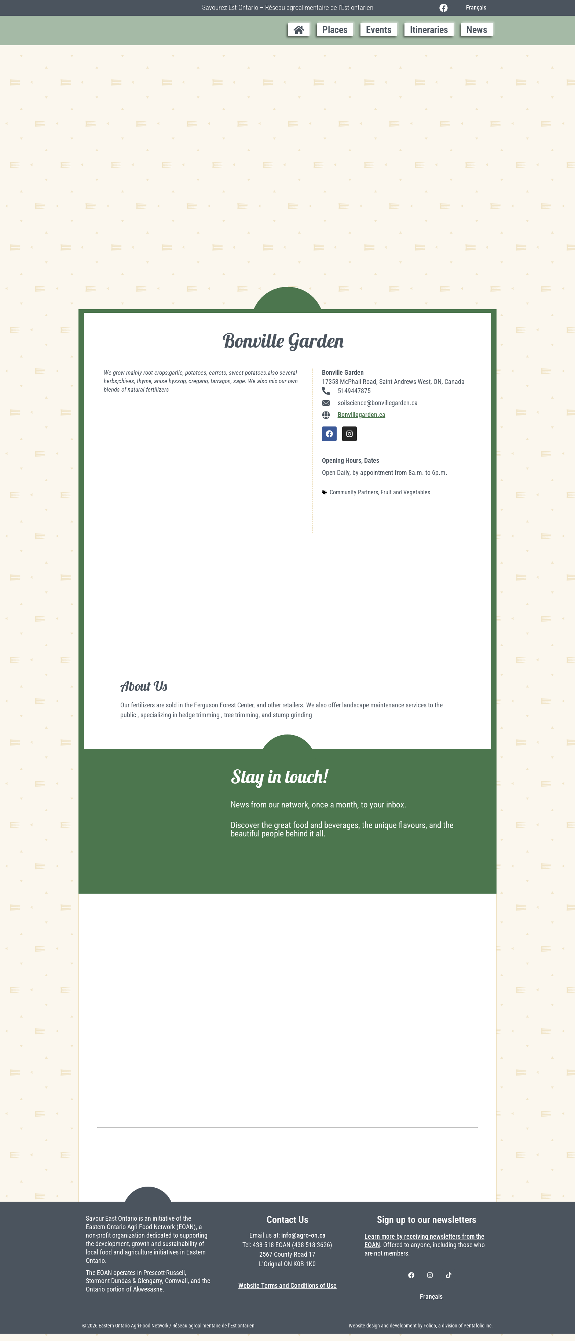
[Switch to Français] (475, 7)
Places (335, 29)
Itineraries (429, 29)
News (476, 29)
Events (379, 29)
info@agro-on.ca (303, 1242)
